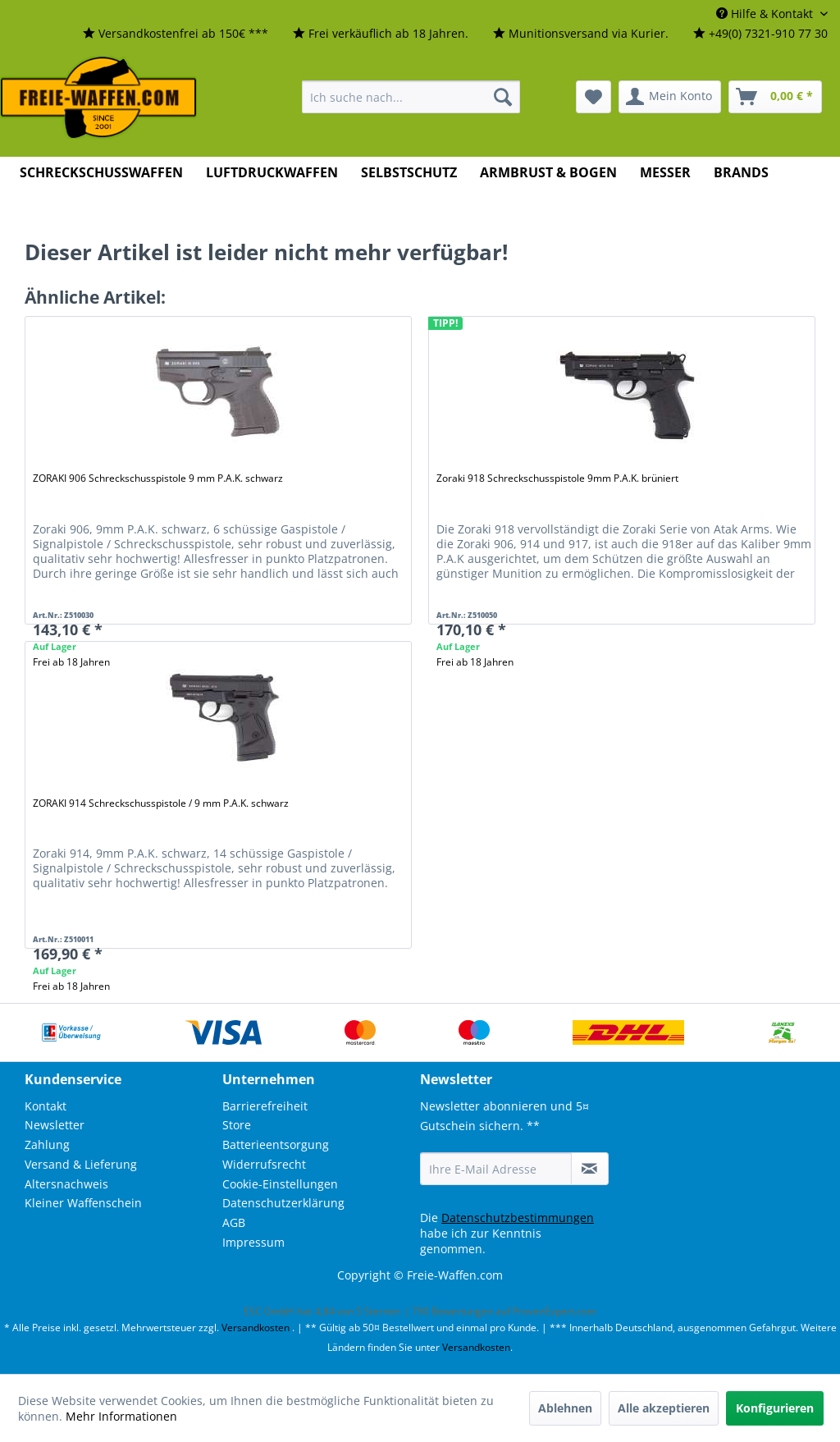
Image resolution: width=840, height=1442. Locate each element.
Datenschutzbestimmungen (517, 1217)
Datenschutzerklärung (283, 1203)
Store (236, 1125)
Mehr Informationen (121, 1416)
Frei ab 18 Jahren (475, 662)
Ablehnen (565, 1408)
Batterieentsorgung (275, 1144)
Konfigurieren (775, 1408)
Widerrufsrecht (264, 1164)
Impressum (253, 1242)
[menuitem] (176, 34)
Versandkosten (255, 1327)
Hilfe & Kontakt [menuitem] (766, 13)
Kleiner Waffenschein (83, 1203)
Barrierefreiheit (265, 1106)
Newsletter (54, 1125)
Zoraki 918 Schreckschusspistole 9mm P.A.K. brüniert (557, 478)
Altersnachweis (66, 1184)
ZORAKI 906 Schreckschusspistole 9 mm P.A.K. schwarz (158, 478)
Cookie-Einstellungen (280, 1184)
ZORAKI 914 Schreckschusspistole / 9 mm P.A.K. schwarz (161, 803)
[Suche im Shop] (411, 96)
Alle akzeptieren (664, 1408)
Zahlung (47, 1144)
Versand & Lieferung (81, 1164)
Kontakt (45, 1106)
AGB (233, 1222)
